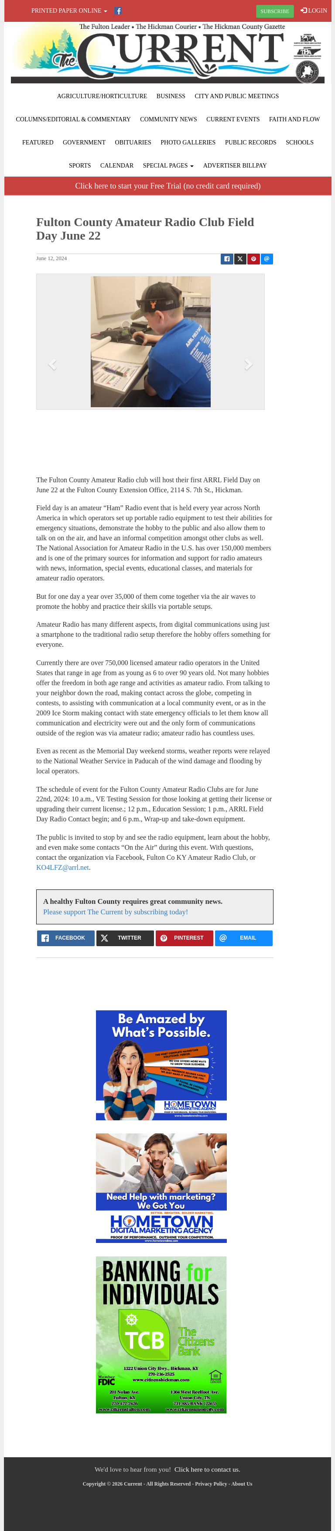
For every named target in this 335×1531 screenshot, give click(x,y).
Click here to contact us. (207, 1469)
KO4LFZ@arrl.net (62, 867)
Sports (80, 165)
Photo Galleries (188, 142)
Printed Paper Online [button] (69, 10)
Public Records (251, 142)
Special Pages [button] (168, 165)
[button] (53, 363)
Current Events (233, 119)
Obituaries (133, 142)
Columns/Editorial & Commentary (73, 119)
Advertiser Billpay (235, 165)
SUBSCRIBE (275, 11)
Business (171, 96)
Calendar (116, 165)
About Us (241, 1484)
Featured (38, 142)
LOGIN (314, 10)
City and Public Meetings (237, 96)
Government (84, 142)
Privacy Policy (211, 1484)
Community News (168, 119)
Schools (300, 142)
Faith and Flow (294, 119)
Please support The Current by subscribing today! (115, 912)
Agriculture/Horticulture (102, 96)
